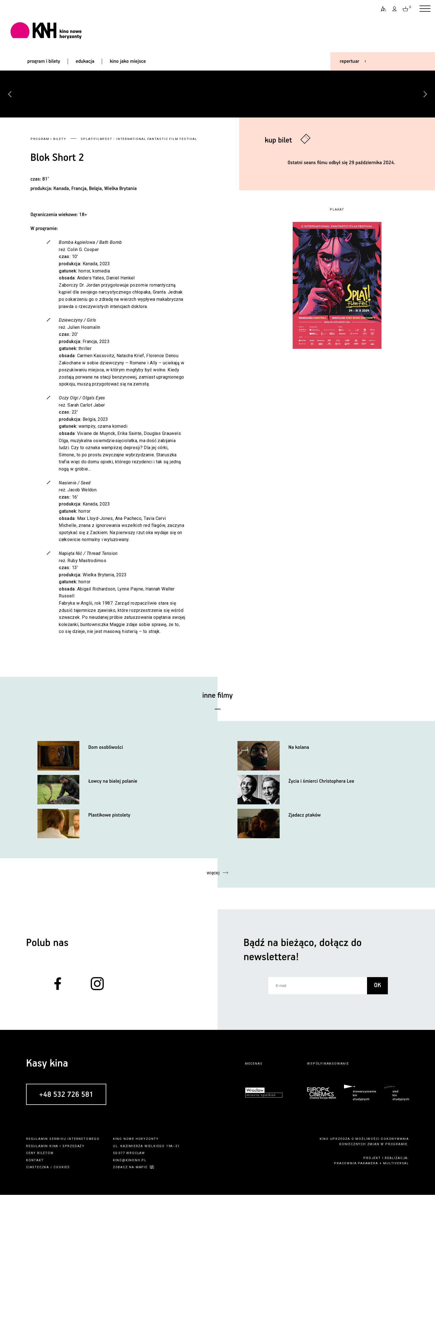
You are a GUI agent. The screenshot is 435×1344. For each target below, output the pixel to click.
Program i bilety (48, 288)
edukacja (85, 61)
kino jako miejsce (128, 61)
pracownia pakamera (356, 1312)
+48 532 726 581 (66, 1244)
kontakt (35, 1309)
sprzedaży (73, 1295)
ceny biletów (40, 1302)
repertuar (349, 61)
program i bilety (43, 61)
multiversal (396, 1312)
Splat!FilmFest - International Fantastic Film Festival (139, 288)
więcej (213, 1022)
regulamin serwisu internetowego (63, 1288)
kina (53, 1295)
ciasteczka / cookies (48, 1316)
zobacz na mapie (130, 1316)
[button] (425, 169)
